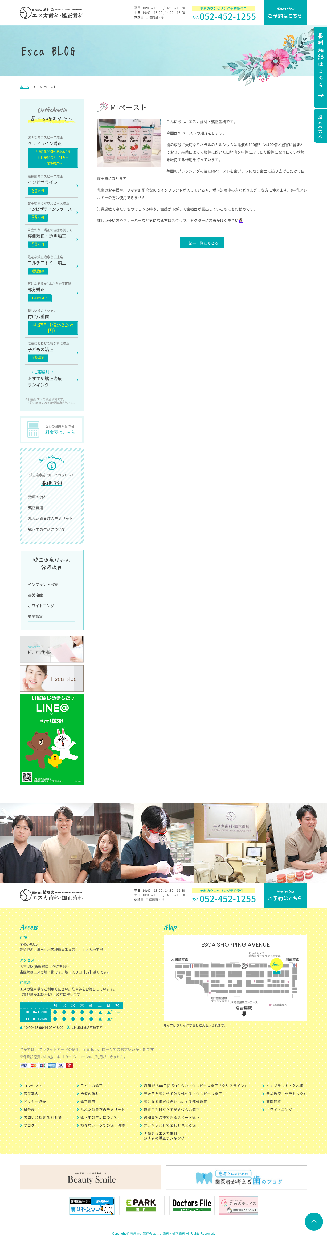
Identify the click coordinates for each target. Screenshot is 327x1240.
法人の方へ (320, 126)
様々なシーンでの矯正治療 (102, 1125)
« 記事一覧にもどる (202, 243)
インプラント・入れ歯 (285, 1085)
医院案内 (31, 1093)
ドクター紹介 (35, 1101)
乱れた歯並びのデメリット (50, 518)
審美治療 (35, 595)
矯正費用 (35, 507)
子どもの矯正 (91, 1085)
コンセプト (33, 1085)
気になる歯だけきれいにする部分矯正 (175, 1101)
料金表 (29, 1109)
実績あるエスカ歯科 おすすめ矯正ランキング (164, 1135)
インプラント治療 (43, 584)
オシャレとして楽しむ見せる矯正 (172, 1125)
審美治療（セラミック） (286, 1093)
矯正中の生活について (47, 529)
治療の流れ (37, 496)
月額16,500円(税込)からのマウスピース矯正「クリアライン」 (196, 1085)
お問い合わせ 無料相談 (43, 1117)
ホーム (24, 86)
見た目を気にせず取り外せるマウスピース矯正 (183, 1093)
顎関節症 (35, 616)
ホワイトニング (41, 605)
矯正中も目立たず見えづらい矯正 (172, 1109)
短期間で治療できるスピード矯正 (172, 1117)
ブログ (29, 1125)
